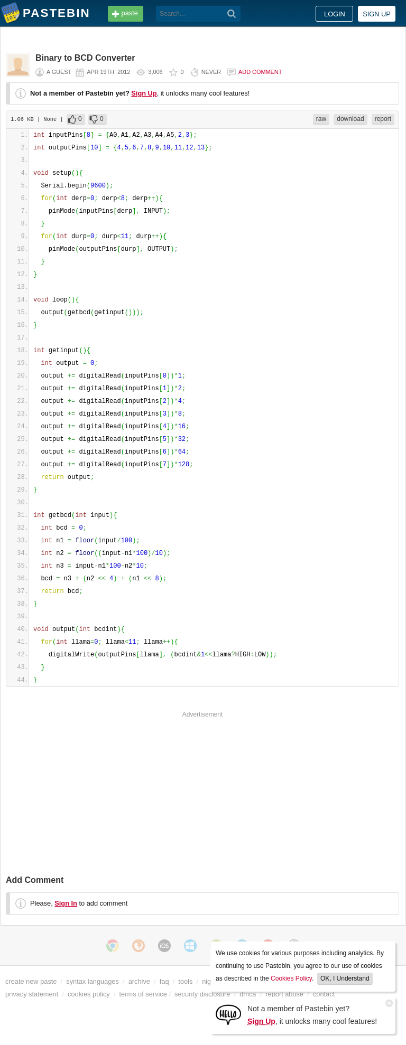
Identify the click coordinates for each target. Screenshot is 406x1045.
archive (139, 981)
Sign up (377, 14)
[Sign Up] (228, 1014)
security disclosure (202, 994)
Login (334, 14)
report (383, 119)
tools (185, 981)
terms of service (143, 994)
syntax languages (92, 981)
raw (321, 119)
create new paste (31, 981)
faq (164, 981)
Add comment (260, 72)
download (350, 119)
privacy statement (31, 994)
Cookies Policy (291, 978)
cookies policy (89, 994)
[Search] (232, 14)
